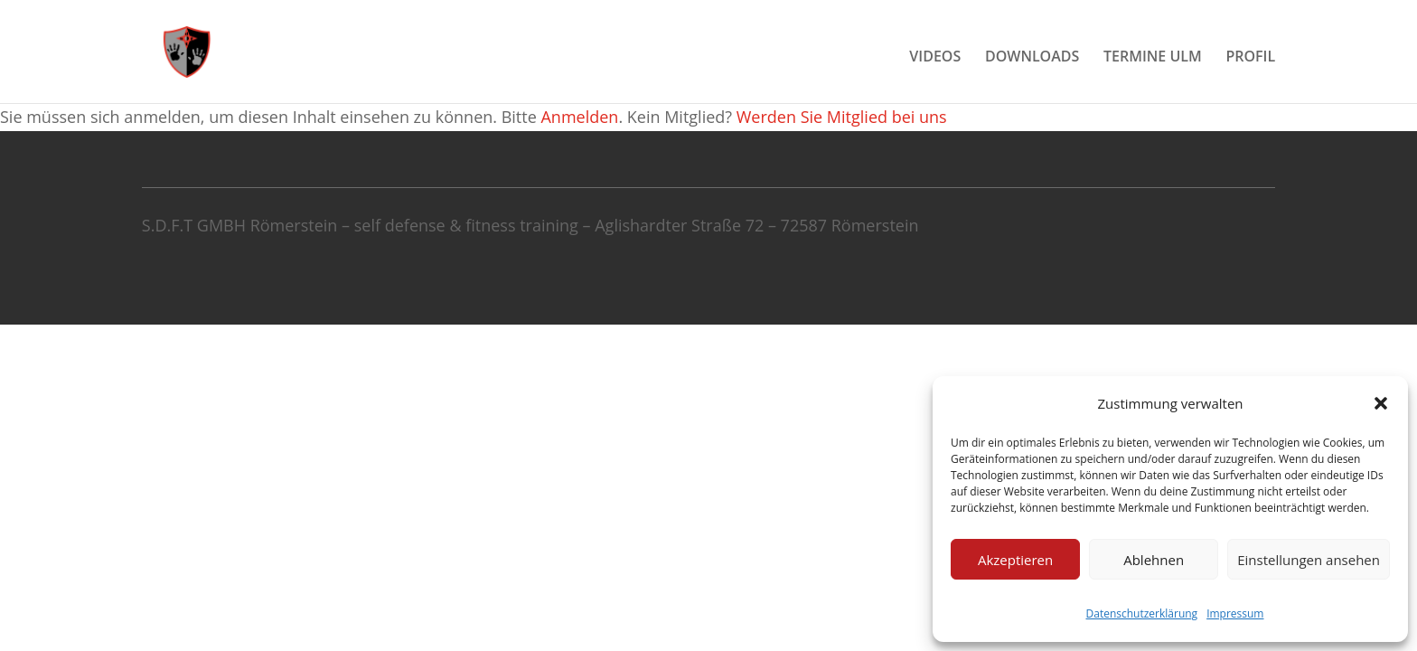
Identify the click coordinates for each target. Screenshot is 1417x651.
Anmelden (579, 116)
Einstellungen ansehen (1308, 560)
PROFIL (1250, 58)
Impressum (1234, 613)
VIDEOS (935, 58)
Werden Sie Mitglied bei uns (842, 116)
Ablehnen (1153, 560)
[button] (1381, 403)
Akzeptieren (1015, 560)
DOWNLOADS (1032, 58)
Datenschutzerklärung (1142, 613)
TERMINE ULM (1152, 58)
